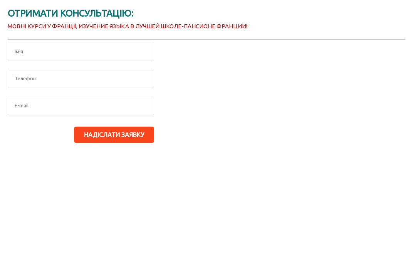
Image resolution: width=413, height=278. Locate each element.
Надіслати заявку (114, 134)
